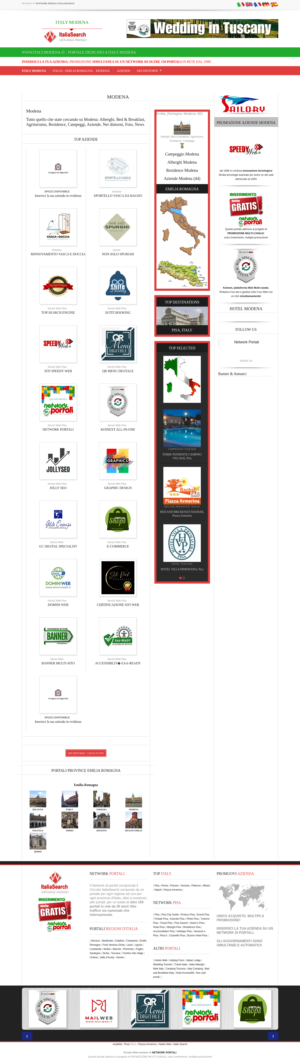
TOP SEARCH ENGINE (58, 312)
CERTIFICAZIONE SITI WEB (118, 605)
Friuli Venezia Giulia (113, 944)
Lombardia (95, 949)
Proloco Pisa (188, 914)
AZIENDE (123, 70)
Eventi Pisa (203, 914)
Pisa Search (181, 922)
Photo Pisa (192, 918)
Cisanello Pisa (177, 935)
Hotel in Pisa (197, 922)
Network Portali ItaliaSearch (55, 3)
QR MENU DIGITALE (118, 371)
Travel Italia (180, 964)
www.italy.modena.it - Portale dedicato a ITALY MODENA (79, 52)
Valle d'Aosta (107, 957)
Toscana (115, 953)
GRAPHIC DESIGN (118, 488)
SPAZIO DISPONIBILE (57, 191)
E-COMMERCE (118, 546)
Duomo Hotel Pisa (197, 935)
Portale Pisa (161, 918)
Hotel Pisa (159, 927)
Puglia (139, 949)
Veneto (120, 957)
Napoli (157, 889)
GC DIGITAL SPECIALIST (58, 546)
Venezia (184, 885)
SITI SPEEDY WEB (58, 371)
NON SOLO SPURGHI (118, 254)
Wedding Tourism (162, 964)
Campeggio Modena (182, 154)
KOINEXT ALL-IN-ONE (118, 429)
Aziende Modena (178, 178)
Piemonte (128, 949)
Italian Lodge (193, 960)
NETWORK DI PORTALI (235, 932)
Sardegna (95, 953)
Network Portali (246, 342)
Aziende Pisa (177, 918)
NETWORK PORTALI (58, 429)
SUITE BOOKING (118, 312)
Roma (164, 885)
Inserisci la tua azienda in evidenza (58, 195)
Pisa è (163, 935)
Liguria (138, 944)
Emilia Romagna (86, 785)
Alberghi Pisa (173, 927)
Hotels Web (161, 960)
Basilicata (107, 940)
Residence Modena (182, 170)
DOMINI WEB (58, 605)
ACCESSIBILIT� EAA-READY (118, 663)
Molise (107, 949)
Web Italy (158, 968)
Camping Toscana (176, 968)
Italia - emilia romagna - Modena (81, 70)
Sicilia (105, 953)
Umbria (94, 957)
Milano (206, 885)
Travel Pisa (166, 922)
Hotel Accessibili (185, 972)
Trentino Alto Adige (132, 953)
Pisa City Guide (170, 914)
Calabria (119, 940)
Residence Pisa (191, 927)
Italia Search (180, 1044)
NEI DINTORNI (147, 70)
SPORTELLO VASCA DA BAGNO (118, 195)
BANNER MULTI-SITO (58, 663)
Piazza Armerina (173, 889)
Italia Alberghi (196, 964)
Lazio (130, 944)
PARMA (70, 830)
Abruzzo (95, 940)
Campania (132, 940)
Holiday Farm (176, 960)
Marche (117, 949)
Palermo (196, 885)
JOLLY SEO (58, 488)
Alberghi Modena (182, 162)
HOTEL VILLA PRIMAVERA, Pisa (182, 569)
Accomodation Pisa (164, 931)
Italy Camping (195, 968)
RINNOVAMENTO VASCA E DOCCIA (58, 254)
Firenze (174, 885)
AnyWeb (117, 1044)
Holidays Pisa (184, 931)
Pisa (157, 885)
